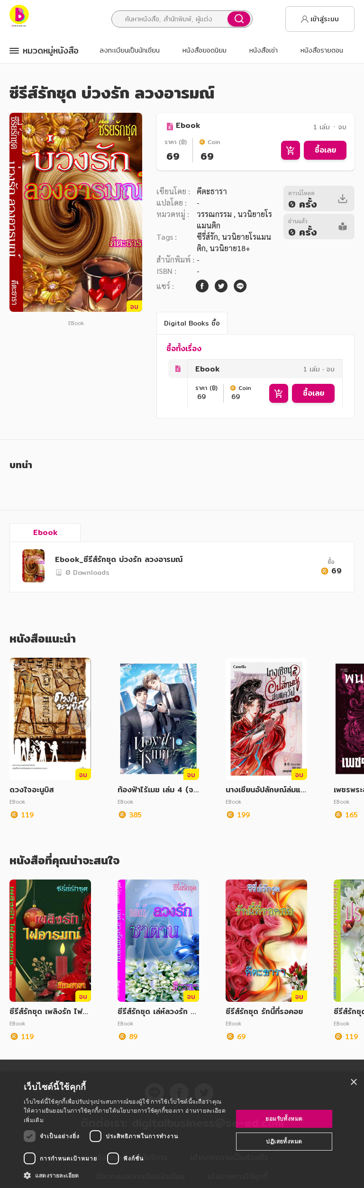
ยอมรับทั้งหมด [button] (283, 1119)
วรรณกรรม (215, 214)
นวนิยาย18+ (229, 248)
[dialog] (182, 1130)
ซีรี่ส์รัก (207, 237)
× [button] (353, 1082)
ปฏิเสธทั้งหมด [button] (284, 1141)
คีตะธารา (212, 191)
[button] (125, 1175)
